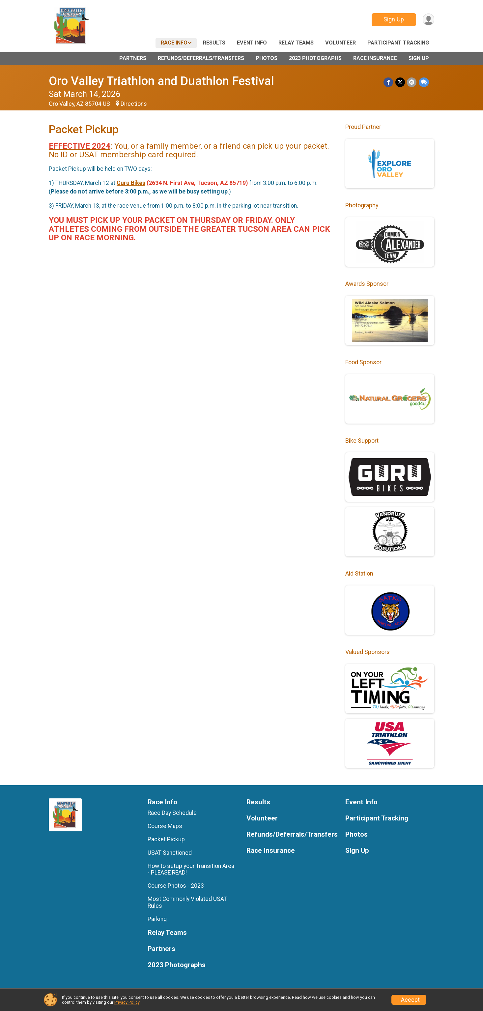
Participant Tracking (398, 43)
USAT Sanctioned (170, 852)
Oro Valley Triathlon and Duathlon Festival (161, 81)
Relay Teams (296, 43)
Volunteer (340, 43)
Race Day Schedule (172, 813)
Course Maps (165, 826)
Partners (132, 58)
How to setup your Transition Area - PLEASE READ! (191, 869)
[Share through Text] (424, 82)
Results (214, 43)
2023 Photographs (315, 58)
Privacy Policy (126, 1002)
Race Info (174, 43)
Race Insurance (375, 58)
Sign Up (393, 19)
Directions (134, 104)
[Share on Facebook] (389, 82)
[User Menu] (428, 20)
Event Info (252, 43)
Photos (266, 58)
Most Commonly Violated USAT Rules (187, 902)
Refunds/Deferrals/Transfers (201, 58)
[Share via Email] (412, 82)
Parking (157, 919)
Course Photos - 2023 (176, 885)
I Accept (409, 999)
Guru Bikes (131, 183)
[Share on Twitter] (400, 82)
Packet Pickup (166, 839)
